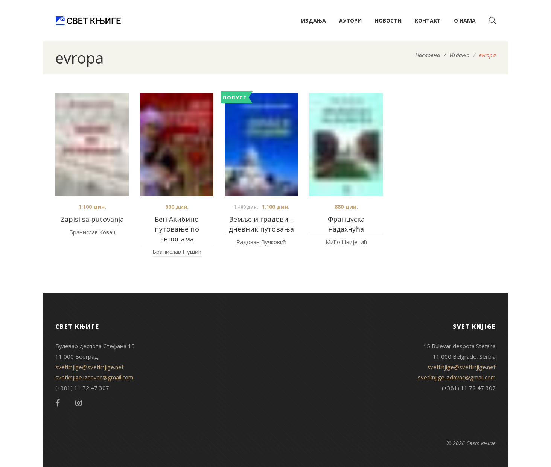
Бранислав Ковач (92, 232)
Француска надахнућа (346, 224)
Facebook (57, 403)
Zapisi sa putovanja (92, 219)
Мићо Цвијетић (346, 242)
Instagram (78, 403)
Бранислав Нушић (176, 251)
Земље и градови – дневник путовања (261, 224)
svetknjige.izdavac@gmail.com (94, 377)
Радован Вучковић (261, 242)
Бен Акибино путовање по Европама (177, 229)
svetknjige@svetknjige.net (89, 367)
